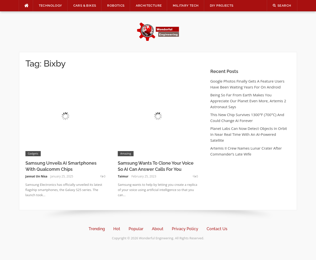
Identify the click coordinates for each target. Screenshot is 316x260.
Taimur (123, 176)
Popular (136, 228)
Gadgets (33, 153)
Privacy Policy (185, 228)
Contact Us (217, 228)
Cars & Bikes (84, 5)
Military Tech (185, 5)
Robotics (115, 5)
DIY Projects (222, 5)
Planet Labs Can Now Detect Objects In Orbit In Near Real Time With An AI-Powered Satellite (248, 134)
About (157, 228)
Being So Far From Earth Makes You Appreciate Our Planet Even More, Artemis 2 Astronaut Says (248, 100)
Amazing (125, 153)
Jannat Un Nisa (36, 176)
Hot (116, 228)
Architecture (149, 5)
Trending (97, 228)
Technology (50, 5)
